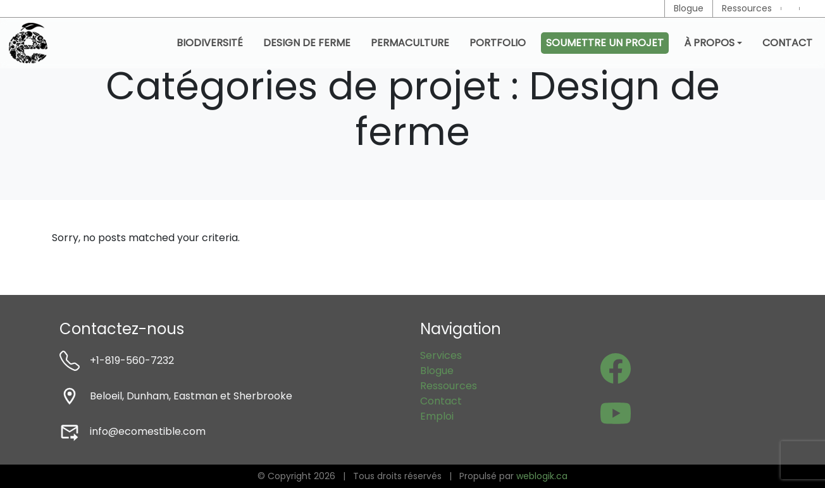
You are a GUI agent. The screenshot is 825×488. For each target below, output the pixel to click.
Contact (787, 42)
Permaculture (410, 42)
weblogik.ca (542, 476)
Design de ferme (306, 42)
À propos (709, 42)
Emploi (437, 416)
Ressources (747, 8)
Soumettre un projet (605, 42)
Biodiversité (210, 42)
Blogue (689, 8)
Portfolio (497, 42)
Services (441, 355)
